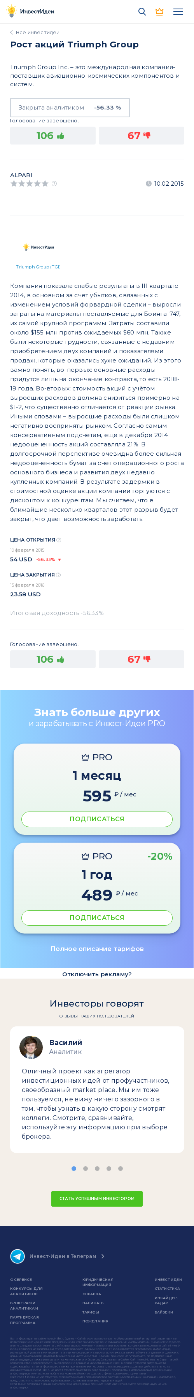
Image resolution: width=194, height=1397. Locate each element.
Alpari (21, 175)
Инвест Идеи (168, 1279)
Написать (93, 1303)
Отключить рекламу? (97, 974)
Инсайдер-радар (166, 1300)
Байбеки (164, 1312)
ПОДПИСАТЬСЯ (96, 819)
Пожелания (95, 1321)
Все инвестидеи (38, 32)
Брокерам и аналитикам (24, 1305)
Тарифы (90, 1312)
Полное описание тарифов (97, 949)
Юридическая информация (98, 1282)
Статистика (167, 1288)
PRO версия (160, 11)
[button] (74, 1168)
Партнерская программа (24, 1320)
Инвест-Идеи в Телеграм (53, 1256)
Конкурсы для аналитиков (26, 1291)
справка (91, 1294)
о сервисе (21, 1279)
